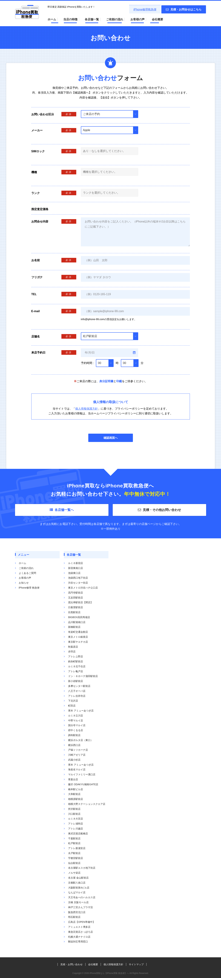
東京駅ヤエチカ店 (78, 641)
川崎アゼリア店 (76, 754)
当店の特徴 (70, 19)
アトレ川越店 (75, 828)
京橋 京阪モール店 (78, 902)
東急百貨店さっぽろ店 (80, 931)
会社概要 (157, 19)
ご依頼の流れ (114, 19)
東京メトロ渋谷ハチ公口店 (83, 587)
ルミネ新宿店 (75, 563)
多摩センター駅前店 (79, 686)
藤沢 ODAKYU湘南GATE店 (83, 784)
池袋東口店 (74, 573)
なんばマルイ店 (76, 892)
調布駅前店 (74, 735)
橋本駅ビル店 (75, 789)
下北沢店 (73, 700)
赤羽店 (72, 651)
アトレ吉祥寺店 (76, 696)
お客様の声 (137, 19)
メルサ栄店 (74, 872)
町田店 (72, 705)
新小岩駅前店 (75, 681)
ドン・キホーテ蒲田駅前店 (83, 676)
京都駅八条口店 (76, 882)
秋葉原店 (73, 646)
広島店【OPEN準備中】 (81, 922)
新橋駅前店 (74, 627)
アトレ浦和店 (75, 823)
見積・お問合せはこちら (184, 9)
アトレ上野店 (75, 656)
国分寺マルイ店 (76, 725)
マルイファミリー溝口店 (81, 774)
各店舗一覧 (92, 19)
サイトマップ (136, 964)
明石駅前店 (74, 917)
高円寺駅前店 (75, 592)
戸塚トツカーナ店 (78, 749)
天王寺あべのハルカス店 (81, 897)
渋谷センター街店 (78, 582)
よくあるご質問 (27, 573)
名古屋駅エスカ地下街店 (81, 867)
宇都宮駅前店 (75, 858)
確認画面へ (111, 437)
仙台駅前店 (74, 863)
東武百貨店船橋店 (78, 833)
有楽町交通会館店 (78, 631)
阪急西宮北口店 (76, 912)
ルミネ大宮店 (75, 818)
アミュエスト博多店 (79, 926)
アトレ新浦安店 (76, 848)
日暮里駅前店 (75, 607)
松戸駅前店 (74, 843)
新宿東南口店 (75, 568)
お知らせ (24, 582)
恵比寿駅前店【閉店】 (80, 602)
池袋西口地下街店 (78, 577)
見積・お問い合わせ (71, 964)
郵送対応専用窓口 (78, 941)
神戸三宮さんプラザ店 (80, 907)
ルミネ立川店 (75, 715)
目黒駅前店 (74, 612)
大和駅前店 (74, 794)
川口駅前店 (74, 813)
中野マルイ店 (75, 720)
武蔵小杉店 (74, 759)
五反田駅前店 (75, 597)
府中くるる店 (75, 730)
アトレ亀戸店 (75, 671)
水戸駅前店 (74, 853)
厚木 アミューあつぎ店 (81, 710)
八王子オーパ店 (76, 691)
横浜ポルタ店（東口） (80, 740)
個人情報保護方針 (86, 408)
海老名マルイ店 (76, 769)
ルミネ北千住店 (76, 666)
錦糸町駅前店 (75, 661)
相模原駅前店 (75, 799)
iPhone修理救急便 (144, 9)
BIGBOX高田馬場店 (79, 617)
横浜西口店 (74, 745)
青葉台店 (73, 779)
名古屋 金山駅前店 (78, 877)
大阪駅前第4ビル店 (78, 887)
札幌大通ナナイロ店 (79, 936)
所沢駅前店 (74, 809)
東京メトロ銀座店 (78, 636)
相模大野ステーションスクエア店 (86, 804)
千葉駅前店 (74, 838)
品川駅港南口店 (76, 622)
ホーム (52, 19)
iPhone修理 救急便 (29, 587)
